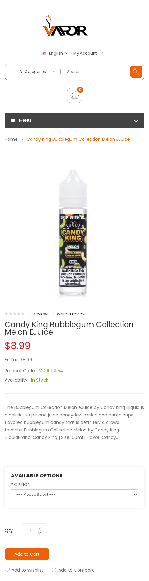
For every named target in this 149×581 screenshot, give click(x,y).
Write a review (71, 314)
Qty (9, 530)
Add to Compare (76, 570)
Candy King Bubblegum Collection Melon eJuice (78, 139)
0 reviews (40, 314)
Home (11, 139)
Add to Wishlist (27, 570)
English (55, 53)
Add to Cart (27, 554)
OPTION (22, 484)
